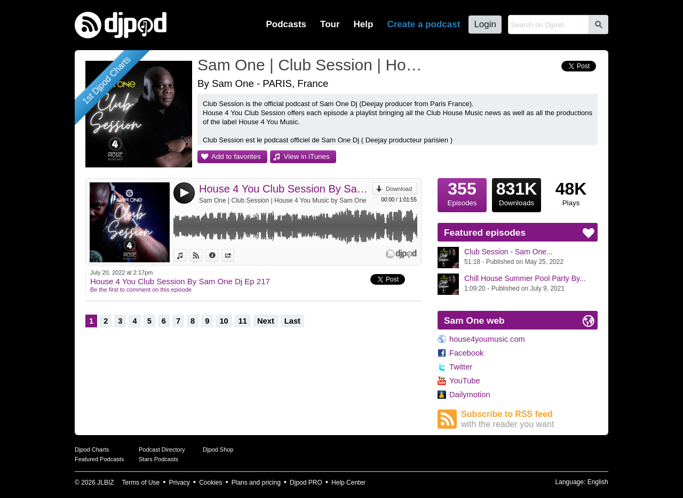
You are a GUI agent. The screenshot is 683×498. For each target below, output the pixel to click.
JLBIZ (105, 482)
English (597, 482)
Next (265, 321)
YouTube (464, 380)
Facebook (466, 353)
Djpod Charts (92, 449)
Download (399, 189)
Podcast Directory (162, 449)
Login (485, 24)
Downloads (516, 192)
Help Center (348, 482)
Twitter (460, 367)
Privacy (179, 482)
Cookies (210, 482)
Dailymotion (469, 394)
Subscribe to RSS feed (529, 419)
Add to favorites (236, 156)
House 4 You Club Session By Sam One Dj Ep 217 (285, 189)
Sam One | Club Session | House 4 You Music (312, 65)
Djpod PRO (306, 482)
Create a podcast (423, 24)
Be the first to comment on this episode (141, 289)
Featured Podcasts (99, 459)
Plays (570, 192)
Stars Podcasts (158, 459)
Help (364, 24)
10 (223, 321)
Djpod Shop (218, 449)
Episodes (462, 192)
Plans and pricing (256, 482)
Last (292, 321)
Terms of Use (141, 482)
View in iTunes (307, 156)
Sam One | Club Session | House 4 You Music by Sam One (283, 200)
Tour (330, 24)
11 (243, 321)
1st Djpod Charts (106, 80)
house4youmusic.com (487, 339)
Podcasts (286, 24)
